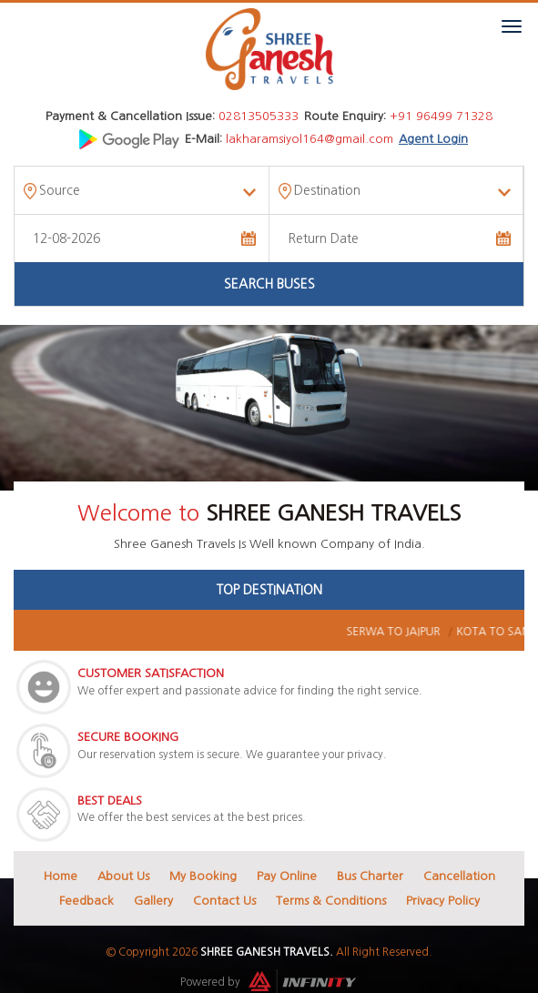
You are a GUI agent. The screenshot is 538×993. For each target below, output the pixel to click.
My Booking (203, 876)
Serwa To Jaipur (434, 631)
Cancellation (459, 876)
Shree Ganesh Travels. (266, 952)
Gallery (153, 901)
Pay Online (287, 876)
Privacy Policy (443, 901)
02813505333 (258, 116)
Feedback (86, 901)
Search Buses (269, 284)
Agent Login (433, 139)
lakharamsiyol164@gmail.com (309, 139)
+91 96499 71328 (441, 116)
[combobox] (142, 190)
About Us (123, 876)
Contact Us (224, 901)
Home (60, 876)
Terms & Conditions (331, 901)
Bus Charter (370, 876)
